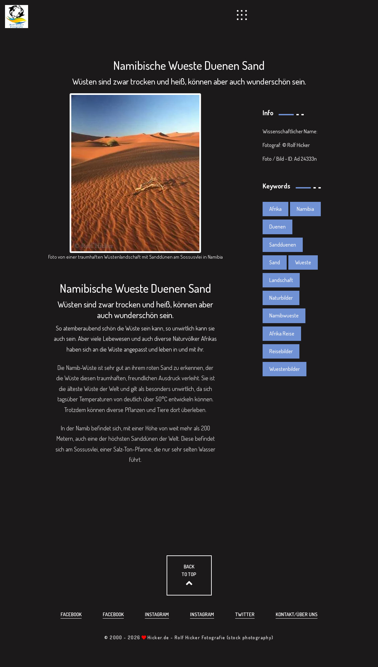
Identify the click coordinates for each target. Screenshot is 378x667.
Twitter (245, 614)
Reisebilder (281, 351)
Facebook (71, 614)
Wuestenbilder (284, 369)
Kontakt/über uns (296, 614)
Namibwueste (284, 315)
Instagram (157, 614)
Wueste (303, 262)
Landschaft (281, 280)
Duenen (277, 226)
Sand (274, 262)
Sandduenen (282, 244)
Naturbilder (281, 297)
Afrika (275, 209)
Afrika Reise (281, 333)
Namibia (305, 209)
